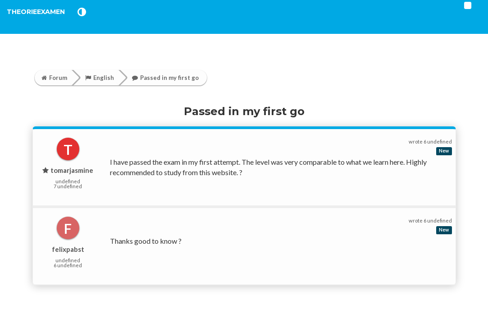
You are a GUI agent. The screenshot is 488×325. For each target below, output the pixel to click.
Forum (54, 77)
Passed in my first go (165, 77)
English (99, 77)
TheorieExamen (51, 22)
